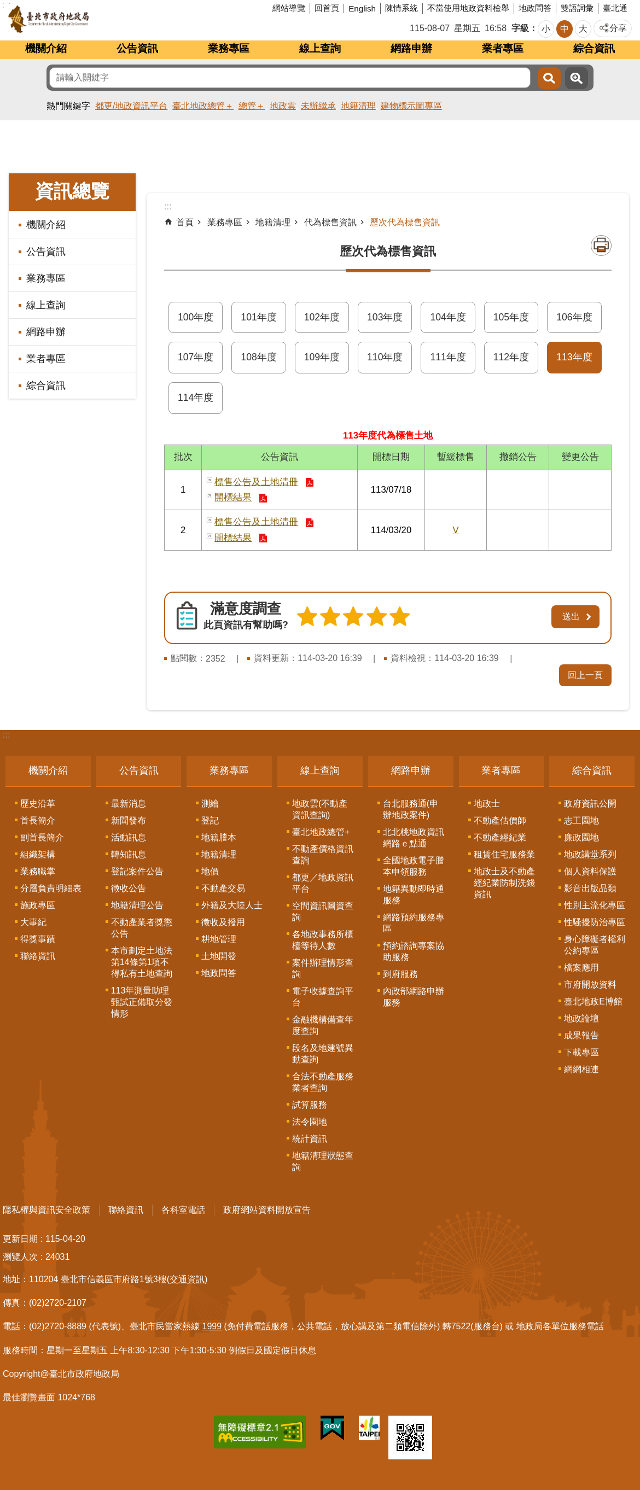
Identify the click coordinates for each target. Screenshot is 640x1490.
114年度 (195, 397)
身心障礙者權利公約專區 (594, 944)
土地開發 (218, 956)
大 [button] (583, 28)
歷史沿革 (37, 803)
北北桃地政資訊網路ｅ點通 (413, 837)
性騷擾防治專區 (594, 922)
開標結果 (233, 497)
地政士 (487, 803)
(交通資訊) (187, 1279)
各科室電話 (183, 1209)
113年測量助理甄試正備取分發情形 (141, 1002)
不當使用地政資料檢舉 (468, 8)
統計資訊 (309, 1138)
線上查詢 (320, 48)
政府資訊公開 (590, 803)
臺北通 (615, 8)
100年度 (195, 317)
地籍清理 (358, 105)
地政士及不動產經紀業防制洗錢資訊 (504, 883)
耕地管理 (218, 939)
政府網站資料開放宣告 (267, 1209)
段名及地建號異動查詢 (322, 1053)
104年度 (448, 317)
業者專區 (502, 48)
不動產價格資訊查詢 (322, 854)
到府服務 (400, 974)
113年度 (574, 357)
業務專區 (228, 48)
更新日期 (20, 1238)
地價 (210, 871)
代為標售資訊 (330, 222)
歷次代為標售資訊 (405, 222)
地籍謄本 (218, 837)
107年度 (195, 357)
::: (6, 734)
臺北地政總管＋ (203, 105)
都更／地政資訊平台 (322, 883)
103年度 (385, 317)
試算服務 (309, 1104)
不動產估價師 (500, 820)
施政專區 (37, 905)
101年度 (258, 317)
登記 (210, 820)
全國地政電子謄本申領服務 (413, 866)
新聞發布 (128, 820)
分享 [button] (618, 28)
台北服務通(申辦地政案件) (410, 809)
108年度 (258, 357)
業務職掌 (37, 871)
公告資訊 (137, 48)
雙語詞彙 (577, 8)
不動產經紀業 (500, 837)
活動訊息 (128, 837)
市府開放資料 (590, 984)
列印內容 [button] (601, 245)
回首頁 (327, 8)
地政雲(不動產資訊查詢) (319, 809)
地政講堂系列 (590, 854)
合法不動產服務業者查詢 (322, 1082)
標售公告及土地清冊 (256, 482)
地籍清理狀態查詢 (322, 1161)
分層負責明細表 (51, 888)
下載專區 (581, 1052)
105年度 (511, 317)
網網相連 (581, 1069)
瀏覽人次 (20, 1256)
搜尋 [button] (549, 78)
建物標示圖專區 (411, 105)
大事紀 (33, 922)
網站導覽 (288, 8)
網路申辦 (411, 48)
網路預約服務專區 (413, 923)
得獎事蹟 (37, 939)
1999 (212, 1326)
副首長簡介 (42, 837)
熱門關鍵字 (68, 105)
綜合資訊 (594, 48)
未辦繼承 (318, 105)
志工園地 (581, 820)
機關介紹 (46, 48)
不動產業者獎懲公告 (141, 928)
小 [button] (546, 28)
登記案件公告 (137, 871)
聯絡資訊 (37, 956)
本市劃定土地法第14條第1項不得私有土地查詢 (141, 962)
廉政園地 (581, 837)
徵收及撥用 (223, 922)
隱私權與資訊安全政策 (46, 1209)
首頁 (185, 222)
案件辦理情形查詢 (322, 968)
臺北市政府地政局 (90, 19)
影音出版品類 (590, 888)
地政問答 (535, 8)
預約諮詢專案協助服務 (413, 951)
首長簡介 (37, 820)
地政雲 (283, 105)
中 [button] (564, 28)
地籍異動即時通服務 (413, 894)
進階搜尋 (576, 78)
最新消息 (128, 803)
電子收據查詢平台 (322, 996)
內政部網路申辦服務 (413, 996)
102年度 (322, 317)
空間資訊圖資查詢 (322, 911)
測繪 (210, 803)
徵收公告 (128, 888)
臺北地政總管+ (321, 832)
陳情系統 (401, 8)
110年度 (385, 357)
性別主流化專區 (594, 905)
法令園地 (309, 1121)
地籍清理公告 (137, 905)
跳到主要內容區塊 (5, 5)
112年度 (511, 357)
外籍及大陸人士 (232, 905)
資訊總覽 (72, 191)
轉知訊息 (128, 854)
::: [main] (167, 206)
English (362, 8)
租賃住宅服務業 (504, 854)
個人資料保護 (590, 871)
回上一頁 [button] (585, 675)
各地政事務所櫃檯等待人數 (322, 940)
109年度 (322, 357)
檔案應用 (581, 967)
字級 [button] (520, 28)
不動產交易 (223, 888)
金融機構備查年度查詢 (322, 1025)
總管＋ (251, 105)
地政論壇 (581, 1018)
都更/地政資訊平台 (131, 105)
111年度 (448, 357)
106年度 (574, 317)
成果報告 (581, 1035)
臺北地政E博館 (593, 1001)
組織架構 (37, 854)
